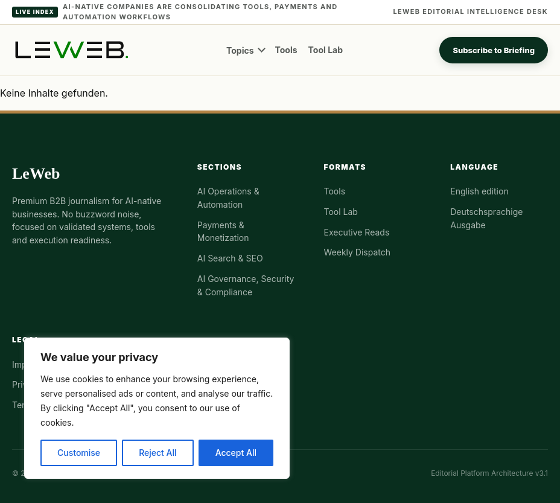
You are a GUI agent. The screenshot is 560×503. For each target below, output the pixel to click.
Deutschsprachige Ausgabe (486, 218)
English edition (479, 191)
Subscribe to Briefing (494, 50)
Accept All (235, 452)
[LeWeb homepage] (71, 50)
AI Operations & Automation (228, 198)
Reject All (157, 452)
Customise (78, 452)
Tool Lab (325, 50)
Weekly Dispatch (357, 252)
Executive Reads (357, 232)
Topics (240, 50)
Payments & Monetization (223, 231)
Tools (286, 50)
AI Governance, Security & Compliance (245, 285)
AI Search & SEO (230, 258)
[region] (157, 408)
